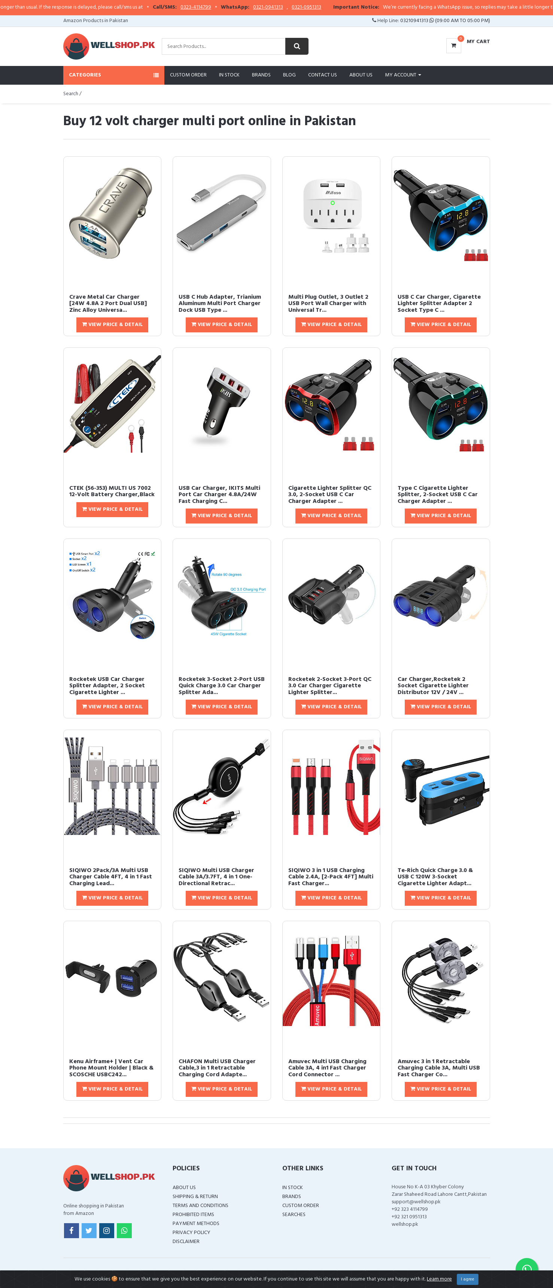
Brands (261, 75)
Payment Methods (196, 1223)
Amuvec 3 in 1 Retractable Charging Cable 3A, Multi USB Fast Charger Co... (439, 1068)
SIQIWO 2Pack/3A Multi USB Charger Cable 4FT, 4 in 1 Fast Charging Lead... (110, 877)
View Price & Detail (112, 324)
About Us (361, 75)
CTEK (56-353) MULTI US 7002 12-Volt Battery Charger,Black (112, 491)
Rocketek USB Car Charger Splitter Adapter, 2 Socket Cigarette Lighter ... (107, 686)
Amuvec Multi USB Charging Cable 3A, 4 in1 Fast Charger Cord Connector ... (327, 1068)
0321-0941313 (286, 7)
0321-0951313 (324, 7)
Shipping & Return (195, 1196)
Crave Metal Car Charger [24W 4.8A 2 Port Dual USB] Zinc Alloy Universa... (108, 303)
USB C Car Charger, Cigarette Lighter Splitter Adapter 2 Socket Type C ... (439, 303)
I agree (467, 1279)
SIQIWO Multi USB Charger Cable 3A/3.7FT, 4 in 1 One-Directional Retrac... (216, 877)
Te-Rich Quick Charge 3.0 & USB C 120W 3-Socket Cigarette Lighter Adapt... (435, 877)
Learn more (439, 1279)
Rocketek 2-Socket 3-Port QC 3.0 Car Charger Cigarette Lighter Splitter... (329, 686)
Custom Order (188, 75)
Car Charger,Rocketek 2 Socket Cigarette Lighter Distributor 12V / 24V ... (433, 686)
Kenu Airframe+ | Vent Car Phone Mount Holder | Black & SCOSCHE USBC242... (111, 1068)
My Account (403, 75)
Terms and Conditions (200, 1205)
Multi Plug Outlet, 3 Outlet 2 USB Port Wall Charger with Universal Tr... (328, 303)
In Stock (229, 75)
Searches (294, 1214)
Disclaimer (186, 1241)
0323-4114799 (213, 7)
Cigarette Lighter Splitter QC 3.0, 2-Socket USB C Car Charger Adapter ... (329, 494)
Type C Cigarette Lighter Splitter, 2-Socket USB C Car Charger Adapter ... (438, 494)
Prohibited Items (193, 1214)
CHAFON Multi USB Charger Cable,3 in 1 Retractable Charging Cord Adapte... (217, 1068)
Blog (289, 75)
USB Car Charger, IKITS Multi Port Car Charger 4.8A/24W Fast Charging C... (219, 494)
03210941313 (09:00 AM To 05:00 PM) (445, 20)
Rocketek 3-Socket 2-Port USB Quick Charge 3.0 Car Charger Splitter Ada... (222, 686)
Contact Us (322, 75)
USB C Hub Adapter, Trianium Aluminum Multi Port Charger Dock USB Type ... (220, 303)
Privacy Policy (191, 1232)
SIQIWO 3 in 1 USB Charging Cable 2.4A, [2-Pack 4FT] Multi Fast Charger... (330, 877)
